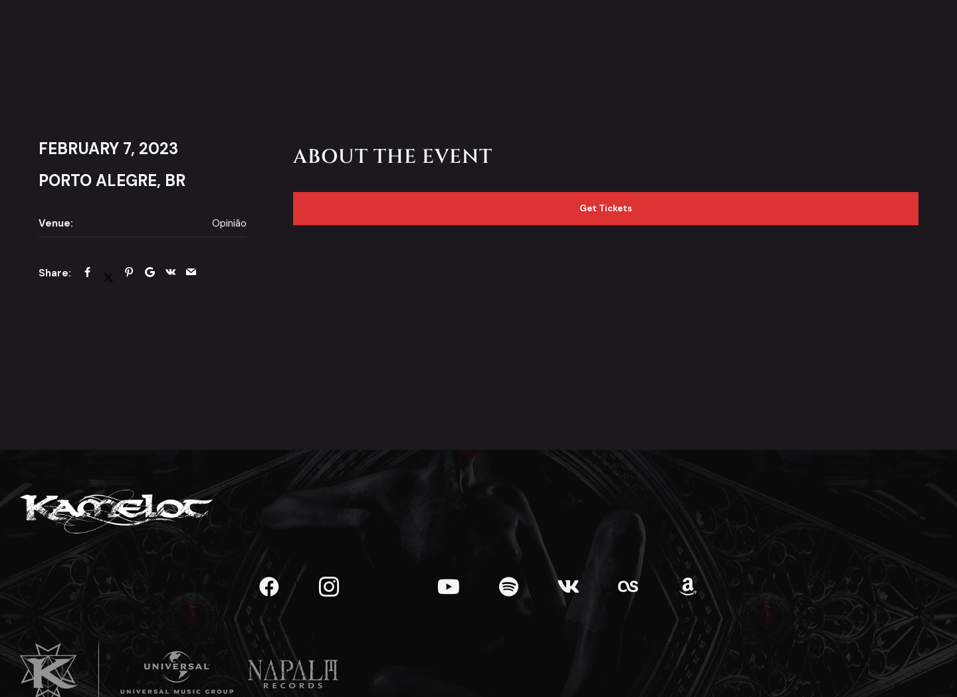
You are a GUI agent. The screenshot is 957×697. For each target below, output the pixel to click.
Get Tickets (606, 208)
